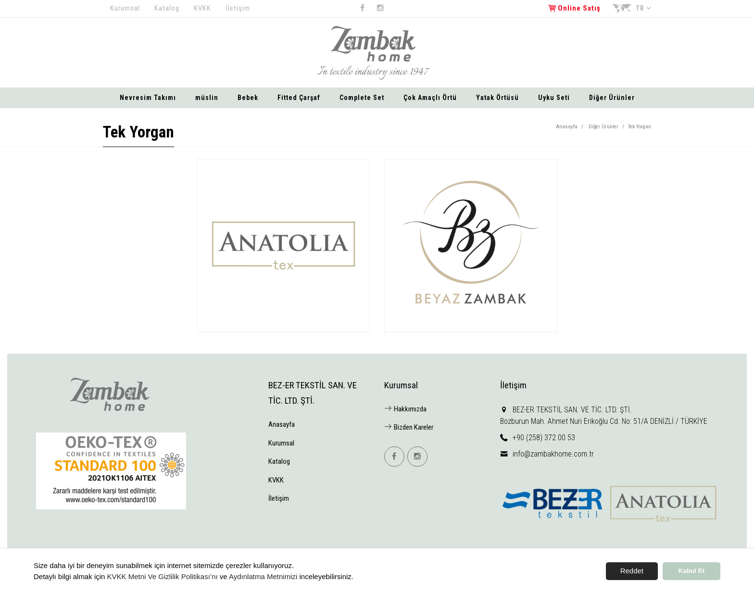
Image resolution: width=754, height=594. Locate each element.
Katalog (166, 8)
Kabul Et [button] (692, 570)
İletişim (238, 8)
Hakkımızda (405, 409)
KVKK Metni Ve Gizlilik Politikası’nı (162, 576)
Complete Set (361, 97)
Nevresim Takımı (148, 97)
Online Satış (575, 8)
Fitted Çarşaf (298, 97)
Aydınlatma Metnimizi (263, 576)
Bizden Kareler (408, 427)
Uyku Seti (554, 97)
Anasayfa (567, 127)
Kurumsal (125, 8)
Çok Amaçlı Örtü (430, 97)
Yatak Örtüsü (497, 97)
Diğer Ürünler (612, 97)
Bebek (248, 97)
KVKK (202, 8)
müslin (206, 97)
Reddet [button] (631, 571)
